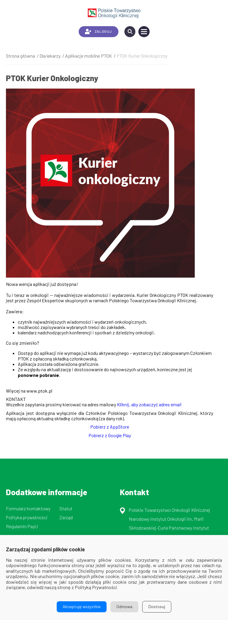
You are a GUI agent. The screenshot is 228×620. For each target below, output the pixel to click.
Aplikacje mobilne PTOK (88, 56)
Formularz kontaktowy (28, 508)
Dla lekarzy (50, 56)
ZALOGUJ (98, 31)
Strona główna (20, 56)
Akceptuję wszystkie (82, 606)
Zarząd (66, 517)
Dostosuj (156, 606)
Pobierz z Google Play (109, 435)
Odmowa (124, 606)
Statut (65, 508)
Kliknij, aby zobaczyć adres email (149, 404)
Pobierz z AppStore (109, 426)
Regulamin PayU (22, 526)
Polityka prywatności (27, 517)
